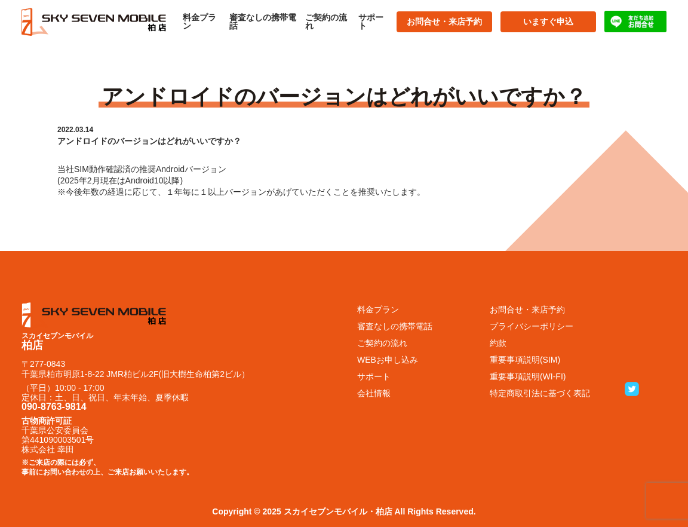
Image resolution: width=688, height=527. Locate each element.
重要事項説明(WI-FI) (528, 376)
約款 (498, 343)
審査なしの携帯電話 (262, 21)
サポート (370, 21)
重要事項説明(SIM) (525, 359)
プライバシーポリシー (531, 326)
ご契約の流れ (326, 21)
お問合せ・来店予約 (444, 21)
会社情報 (374, 393)
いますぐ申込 (548, 21)
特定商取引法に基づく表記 (540, 393)
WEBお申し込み (387, 359)
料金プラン (199, 21)
